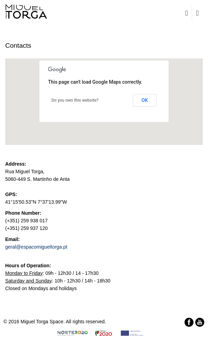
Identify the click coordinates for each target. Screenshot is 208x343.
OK (144, 100)
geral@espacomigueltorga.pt (36, 247)
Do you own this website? (75, 100)
